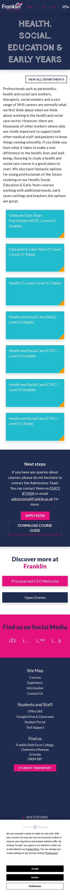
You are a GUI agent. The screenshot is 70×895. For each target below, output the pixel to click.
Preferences (35, 886)
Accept (35, 868)
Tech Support (35, 727)
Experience (35, 683)
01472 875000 (35, 817)
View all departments (46, 79)
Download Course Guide (35, 528)
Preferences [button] (51, 853)
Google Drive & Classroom (35, 717)
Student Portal (35, 722)
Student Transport (35, 768)
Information (35, 688)
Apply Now (35, 516)
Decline (35, 877)
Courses (35, 677)
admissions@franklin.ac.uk (32, 499)
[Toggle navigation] (64, 6)
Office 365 (35, 711)
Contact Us (35, 693)
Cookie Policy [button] (32, 849)
